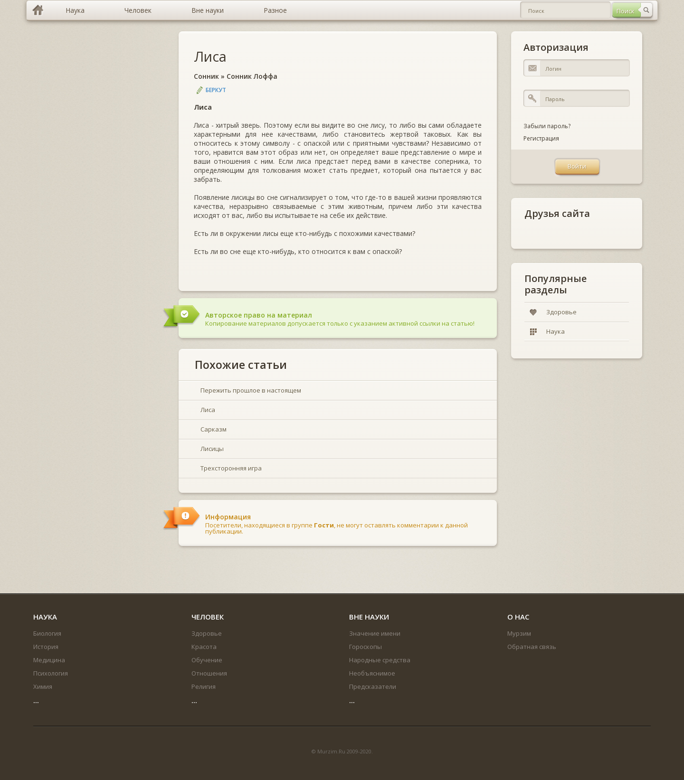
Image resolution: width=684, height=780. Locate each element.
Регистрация (541, 138)
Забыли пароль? (546, 126)
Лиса (210, 56)
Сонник (206, 76)
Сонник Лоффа (252, 76)
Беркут (216, 90)
